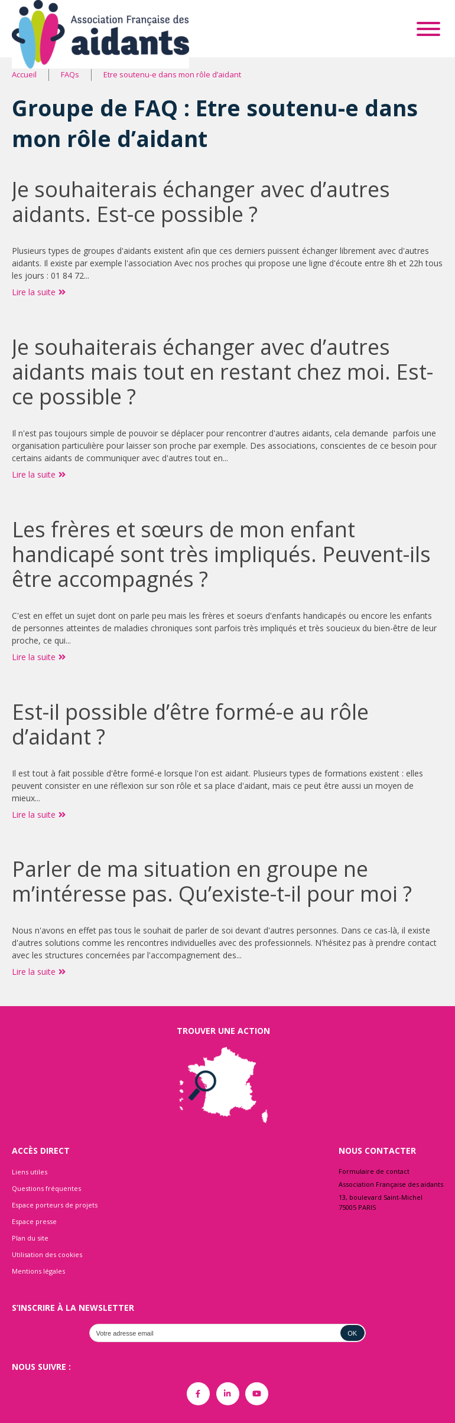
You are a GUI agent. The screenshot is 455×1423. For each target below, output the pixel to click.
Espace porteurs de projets (55, 1204)
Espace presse (34, 1221)
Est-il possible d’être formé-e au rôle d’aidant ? (190, 724)
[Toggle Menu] (428, 29)
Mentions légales (38, 1271)
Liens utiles (29, 1171)
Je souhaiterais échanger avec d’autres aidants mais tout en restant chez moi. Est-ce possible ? (222, 371)
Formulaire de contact (374, 1171)
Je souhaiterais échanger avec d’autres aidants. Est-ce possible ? (201, 202)
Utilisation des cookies (47, 1254)
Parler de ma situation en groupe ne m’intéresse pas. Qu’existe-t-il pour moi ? (212, 881)
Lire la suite (39, 292)
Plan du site (30, 1237)
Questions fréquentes (46, 1188)
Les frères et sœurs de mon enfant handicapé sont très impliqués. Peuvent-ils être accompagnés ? (221, 554)
